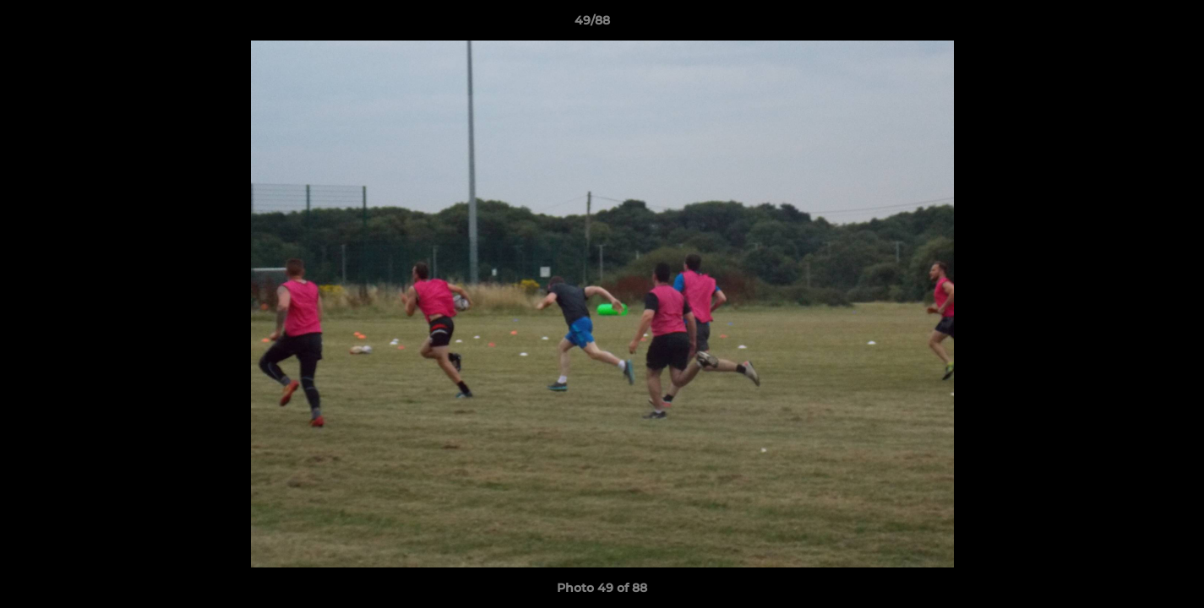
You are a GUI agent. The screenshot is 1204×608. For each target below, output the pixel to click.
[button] (1133, 24)
